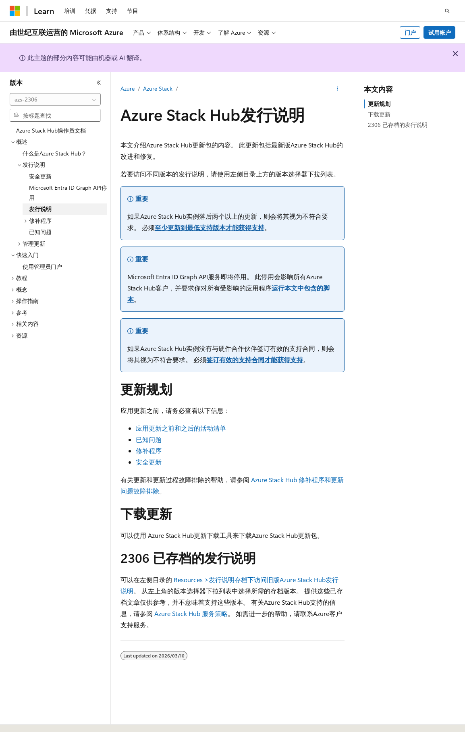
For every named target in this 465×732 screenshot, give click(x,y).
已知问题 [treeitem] (40, 232)
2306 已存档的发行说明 (398, 125)
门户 (410, 32)
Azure (127, 88)
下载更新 (379, 114)
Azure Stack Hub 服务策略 (191, 613)
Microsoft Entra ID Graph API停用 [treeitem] (68, 192)
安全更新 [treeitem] (40, 176)
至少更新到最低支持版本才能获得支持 (209, 227)
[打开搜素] (447, 11)
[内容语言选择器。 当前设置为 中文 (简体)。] (32, 718)
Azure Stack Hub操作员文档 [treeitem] (51, 130)
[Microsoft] (15, 11)
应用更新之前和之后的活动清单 (181, 428)
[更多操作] (337, 89)
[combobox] (55, 99)
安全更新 (149, 462)
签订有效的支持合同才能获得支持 (254, 359)
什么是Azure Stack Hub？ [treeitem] (55, 153)
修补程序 (149, 450)
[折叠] (98, 82)
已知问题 (149, 439)
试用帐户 (439, 32)
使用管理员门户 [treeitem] (42, 266)
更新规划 (379, 104)
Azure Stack (157, 88)
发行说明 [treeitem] (40, 209)
